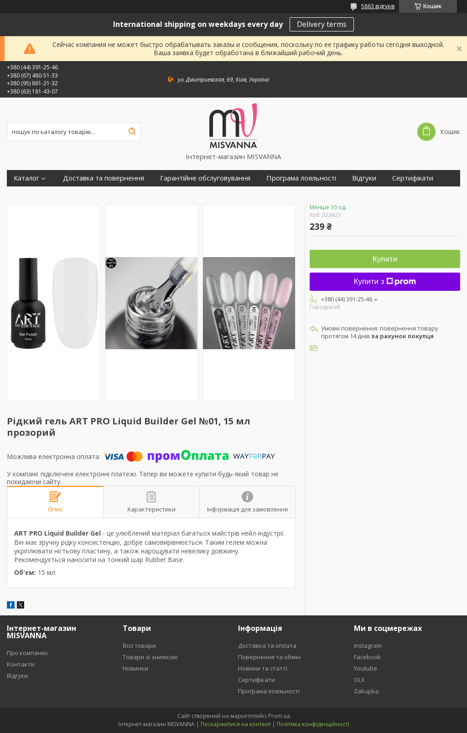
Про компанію (27, 653)
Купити (385, 259)
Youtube (365, 668)
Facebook (367, 657)
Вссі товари (139, 645)
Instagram (368, 645)
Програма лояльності (301, 178)
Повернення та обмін (269, 657)
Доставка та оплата (267, 645)
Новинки (135, 668)
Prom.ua (279, 716)
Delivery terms (322, 24)
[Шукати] (132, 132)
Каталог (26, 178)
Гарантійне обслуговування (205, 178)
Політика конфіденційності (313, 724)
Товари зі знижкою (150, 657)
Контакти (21, 664)
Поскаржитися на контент (236, 724)
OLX (359, 680)
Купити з (385, 281)
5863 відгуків (377, 6)
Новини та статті (262, 668)
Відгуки (364, 178)
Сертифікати (412, 178)
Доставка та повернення (103, 178)
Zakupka (366, 691)
